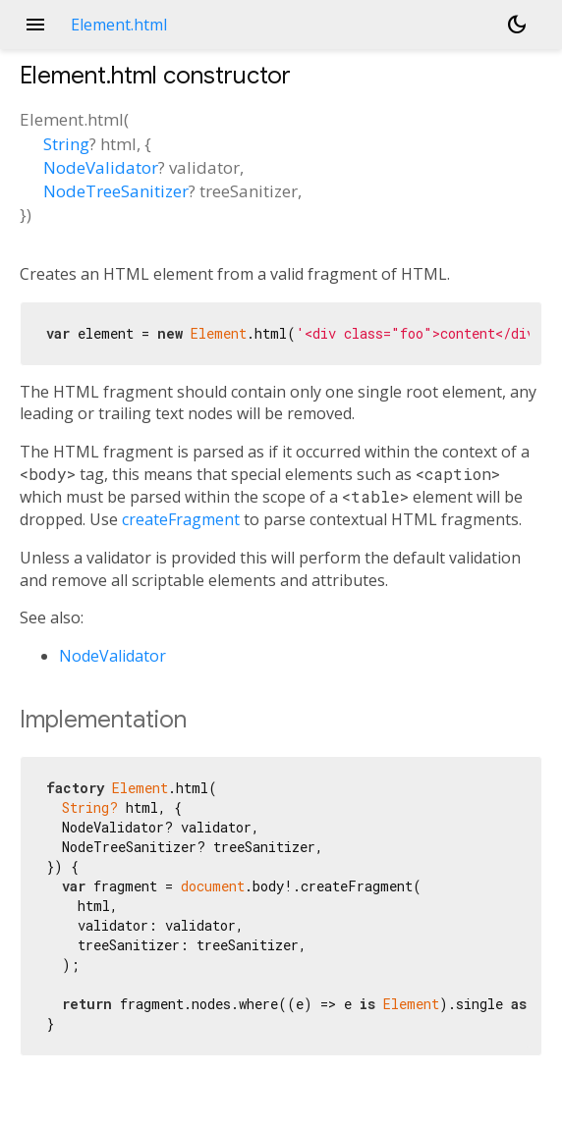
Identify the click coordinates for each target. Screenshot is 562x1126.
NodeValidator (100, 167)
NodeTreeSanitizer (116, 191)
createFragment (181, 519)
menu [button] (35, 24)
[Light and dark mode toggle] (517, 24)
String (66, 144)
